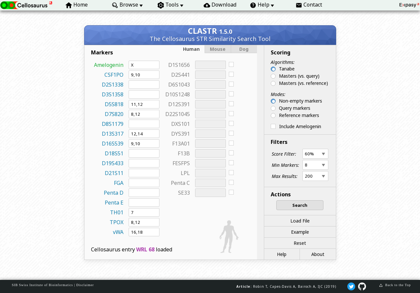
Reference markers (299, 115)
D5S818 (114, 104)
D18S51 (114, 153)
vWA (118, 232)
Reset (300, 243)
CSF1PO (113, 74)
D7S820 (114, 114)
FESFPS (181, 163)
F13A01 (181, 143)
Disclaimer (85, 285)
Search (299, 205)
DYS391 (180, 133)
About (317, 254)
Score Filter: (284, 154)
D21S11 (114, 173)
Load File (300, 221)
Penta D (113, 192)
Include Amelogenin (300, 126)
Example (300, 232)
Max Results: (285, 176)
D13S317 (112, 133)
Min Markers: (285, 165)
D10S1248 (177, 94)
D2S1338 (112, 84)
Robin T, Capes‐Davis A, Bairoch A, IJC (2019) (294, 286)
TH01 (116, 212)
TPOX (116, 222)
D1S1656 (179, 64)
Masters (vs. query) (299, 76)
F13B (184, 153)
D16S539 (112, 143)
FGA (118, 182)
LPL (185, 173)
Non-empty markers (300, 101)
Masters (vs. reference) (303, 83)
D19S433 (112, 163)
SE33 (184, 192)
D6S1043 (179, 84)
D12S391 (179, 104)
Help (281, 254)
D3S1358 (112, 94)
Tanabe (287, 69)
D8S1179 (112, 123)
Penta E (114, 202)
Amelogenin (108, 64)
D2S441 (180, 74)
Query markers (294, 108)
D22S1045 (177, 114)
